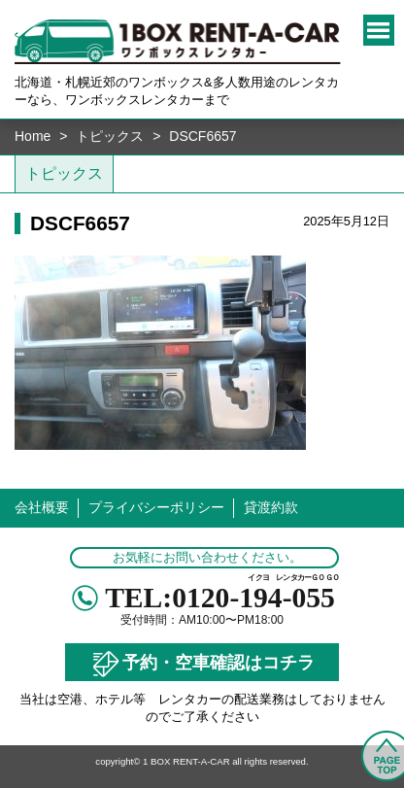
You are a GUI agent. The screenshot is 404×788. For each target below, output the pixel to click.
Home (32, 136)
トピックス (110, 136)
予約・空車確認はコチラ (202, 664)
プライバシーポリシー (156, 507)
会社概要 (42, 507)
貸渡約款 (271, 507)
